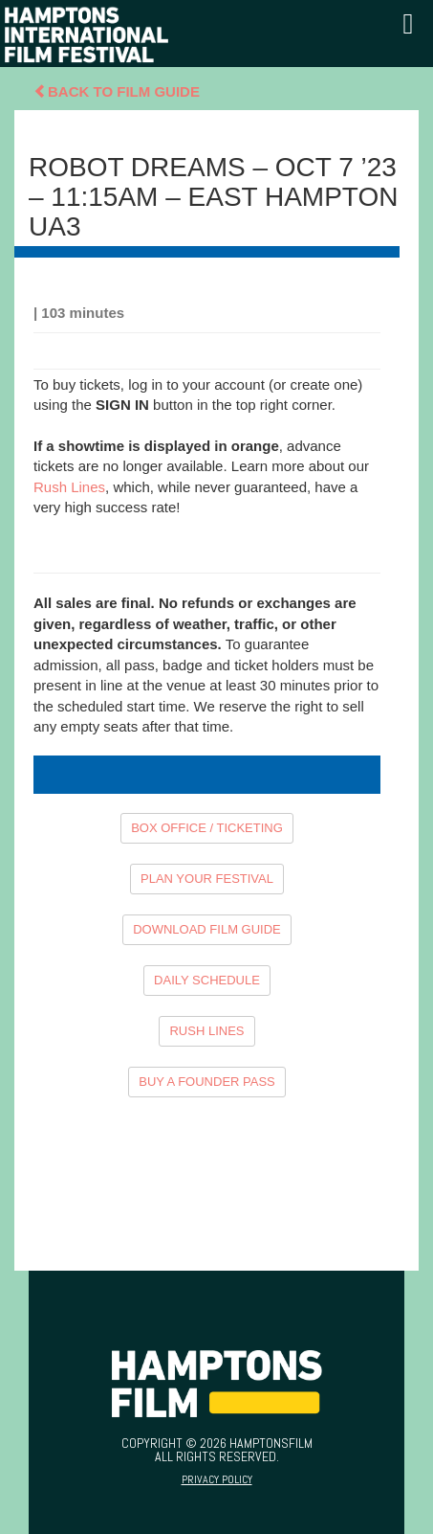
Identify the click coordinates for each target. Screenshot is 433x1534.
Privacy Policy (217, 1479)
